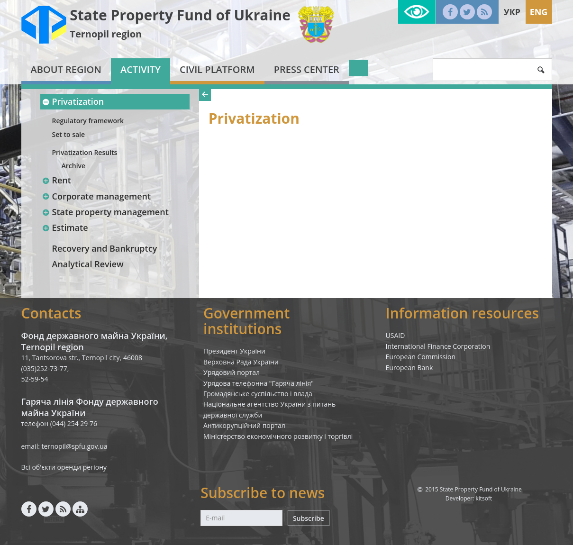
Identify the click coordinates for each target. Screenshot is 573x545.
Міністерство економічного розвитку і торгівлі (278, 436)
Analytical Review (88, 264)
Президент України (234, 350)
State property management (105, 212)
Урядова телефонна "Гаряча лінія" (258, 383)
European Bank (409, 367)
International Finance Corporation (438, 346)
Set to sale (68, 134)
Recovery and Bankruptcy (104, 248)
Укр (512, 12)
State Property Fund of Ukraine (180, 15)
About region (66, 69)
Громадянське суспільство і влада (257, 393)
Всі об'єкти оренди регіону (64, 467)
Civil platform (217, 69)
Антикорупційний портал (244, 425)
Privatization (73, 101)
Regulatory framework (88, 120)
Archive (74, 165)
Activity (140, 69)
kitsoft (483, 498)
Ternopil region (106, 33)
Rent (56, 180)
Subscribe (308, 518)
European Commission (421, 356)
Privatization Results (85, 152)
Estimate (65, 227)
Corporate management (96, 196)
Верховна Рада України (241, 361)
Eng (539, 12)
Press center (306, 69)
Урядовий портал (231, 372)
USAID (395, 335)
